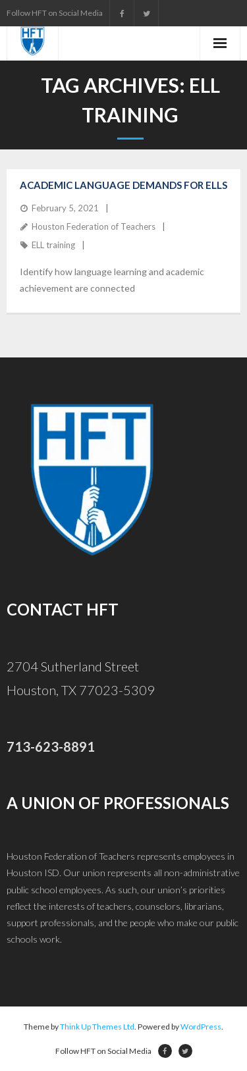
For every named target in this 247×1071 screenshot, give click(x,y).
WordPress (200, 1027)
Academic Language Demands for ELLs (123, 185)
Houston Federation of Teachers (93, 226)
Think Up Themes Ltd (97, 1027)
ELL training (53, 245)
